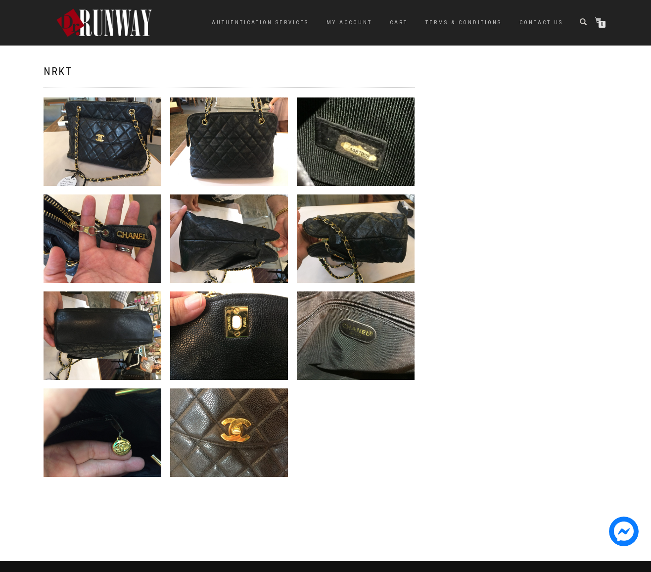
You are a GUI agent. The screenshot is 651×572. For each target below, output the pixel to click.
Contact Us (541, 22)
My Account (349, 22)
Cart (399, 22)
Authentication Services (260, 22)
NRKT (58, 71)
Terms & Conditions (463, 22)
